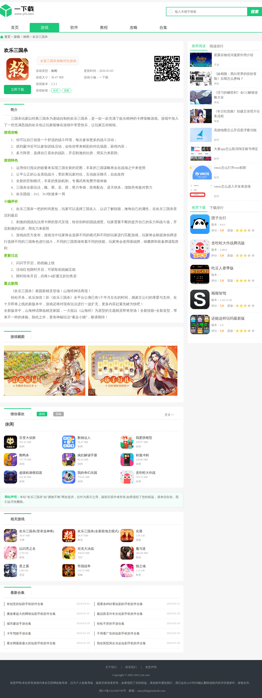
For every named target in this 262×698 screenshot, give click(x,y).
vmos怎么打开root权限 (230, 167)
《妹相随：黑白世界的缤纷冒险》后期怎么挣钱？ (235, 76)
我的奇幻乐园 (87, 472)
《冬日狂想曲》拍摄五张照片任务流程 (237, 114)
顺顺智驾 (218, 293)
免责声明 (151, 667)
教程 (104, 27)
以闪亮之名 (27, 548)
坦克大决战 (86, 548)
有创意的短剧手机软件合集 (25, 604)
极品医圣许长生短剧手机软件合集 (120, 613)
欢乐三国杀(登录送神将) (36, 531)
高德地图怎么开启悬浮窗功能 (235, 130)
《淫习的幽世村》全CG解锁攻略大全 (236, 95)
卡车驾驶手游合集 (19, 633)
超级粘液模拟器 (30, 472)
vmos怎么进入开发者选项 (232, 186)
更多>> (169, 414)
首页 (15, 27)
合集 (163, 27)
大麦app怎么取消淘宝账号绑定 (236, 149)
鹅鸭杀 (24, 455)
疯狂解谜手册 (87, 455)
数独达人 (84, 437)
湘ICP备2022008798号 (112, 690)
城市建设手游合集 (19, 623)
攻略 (134, 27)
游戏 (44, 27)
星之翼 (24, 566)
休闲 (26, 36)
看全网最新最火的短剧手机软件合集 (31, 643)
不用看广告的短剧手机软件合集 (118, 633)
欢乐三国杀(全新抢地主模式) (98, 531)
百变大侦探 (27, 437)
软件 (74, 27)
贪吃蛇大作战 (145, 472)
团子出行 (218, 218)
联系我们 (131, 667)
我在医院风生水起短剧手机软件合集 (121, 643)
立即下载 (17, 89)
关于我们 (111, 667)
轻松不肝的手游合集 (110, 623)
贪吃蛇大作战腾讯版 (228, 243)
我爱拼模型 (144, 437)
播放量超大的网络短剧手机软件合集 (31, 613)
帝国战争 (84, 566)
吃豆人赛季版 (222, 268)
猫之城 (141, 566)
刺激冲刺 (142, 455)
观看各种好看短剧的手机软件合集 (120, 604)
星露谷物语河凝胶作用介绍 (233, 55)
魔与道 (141, 548)
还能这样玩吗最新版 (228, 318)
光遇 (139, 531)
